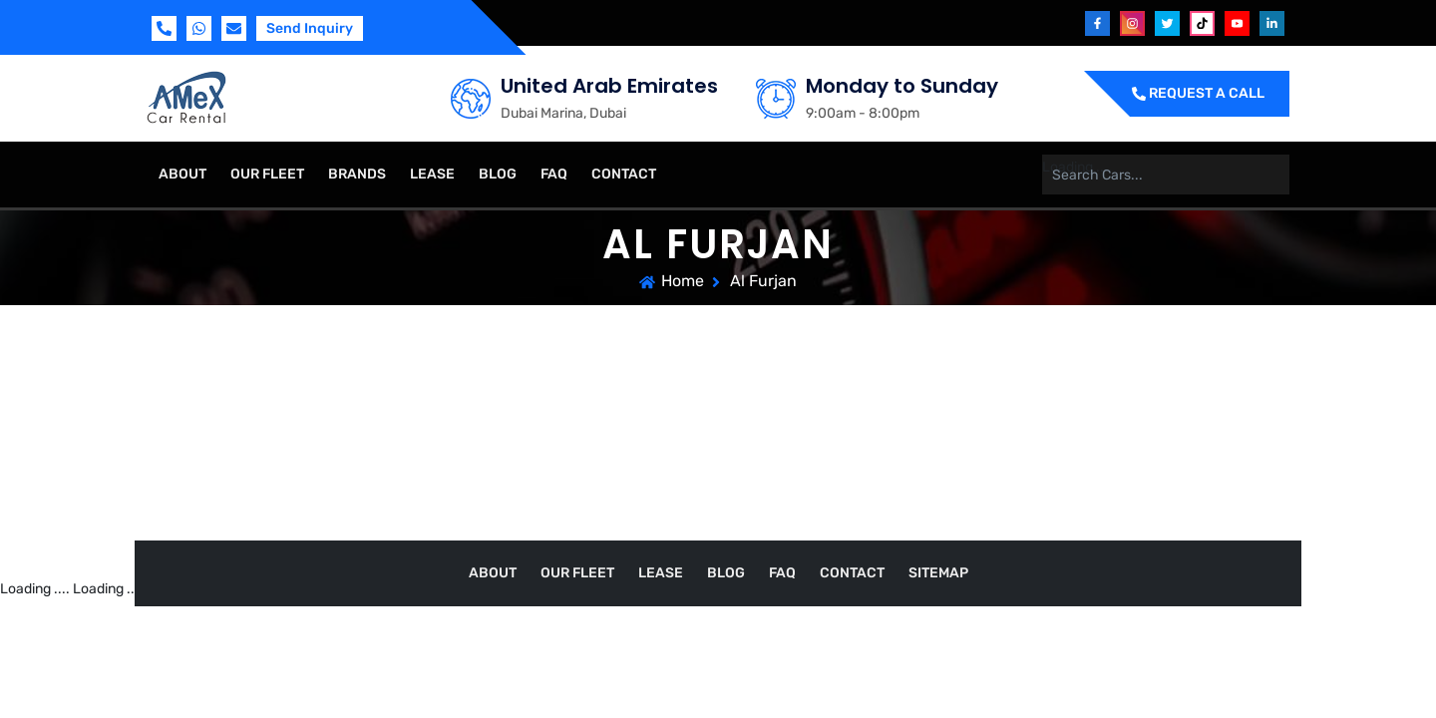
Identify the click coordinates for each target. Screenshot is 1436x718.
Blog (498, 174)
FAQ (553, 174)
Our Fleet (267, 174)
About (182, 174)
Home (682, 280)
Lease (432, 174)
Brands (357, 174)
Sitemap (938, 572)
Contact (623, 174)
